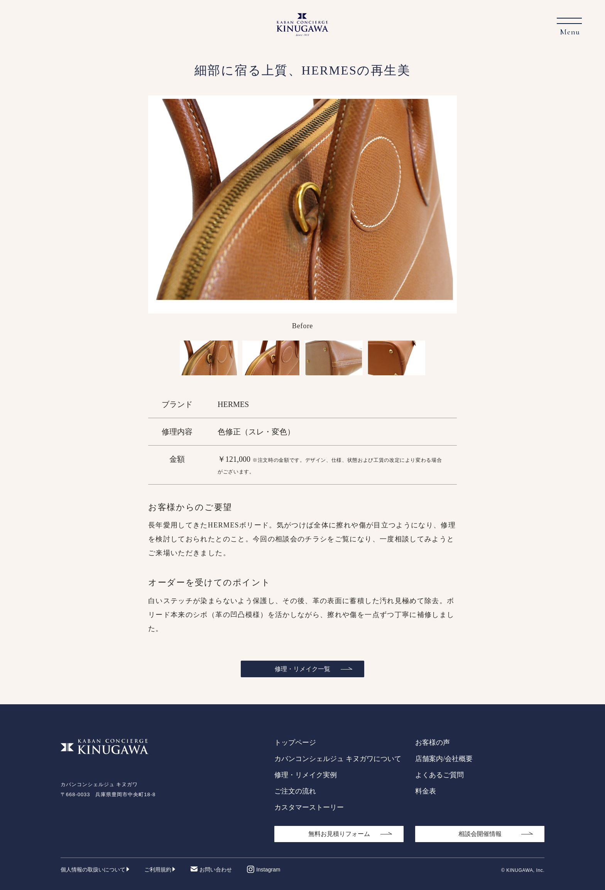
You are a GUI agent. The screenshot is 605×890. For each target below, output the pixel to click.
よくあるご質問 (439, 775)
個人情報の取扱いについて (93, 869)
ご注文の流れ (295, 791)
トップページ (295, 742)
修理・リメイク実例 (305, 775)
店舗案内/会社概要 (444, 759)
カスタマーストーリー (309, 807)
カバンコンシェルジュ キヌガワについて (337, 759)
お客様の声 (432, 742)
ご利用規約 (157, 869)
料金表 (425, 791)
